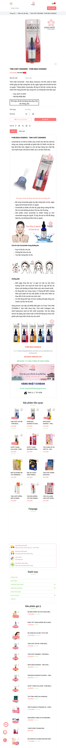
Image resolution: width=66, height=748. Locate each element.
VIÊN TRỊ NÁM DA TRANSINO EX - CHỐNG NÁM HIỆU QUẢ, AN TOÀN (40, 707)
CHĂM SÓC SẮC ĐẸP (33, 588)
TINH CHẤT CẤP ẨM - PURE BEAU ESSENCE (16, 423)
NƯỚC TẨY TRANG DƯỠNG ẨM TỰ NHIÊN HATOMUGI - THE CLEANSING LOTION (40, 622)
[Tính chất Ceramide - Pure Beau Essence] (54, 4)
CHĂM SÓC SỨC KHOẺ (33, 584)
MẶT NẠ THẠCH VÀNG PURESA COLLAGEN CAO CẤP (33, 474)
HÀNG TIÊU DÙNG (16, 592)
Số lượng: (12, 114)
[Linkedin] (22, 126)
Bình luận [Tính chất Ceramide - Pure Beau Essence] (22, 131)
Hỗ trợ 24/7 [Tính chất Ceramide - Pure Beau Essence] (18, 557)
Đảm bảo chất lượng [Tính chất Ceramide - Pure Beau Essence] (21, 551)
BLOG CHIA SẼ (33, 595)
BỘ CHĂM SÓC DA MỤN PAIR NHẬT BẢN (39, 739)
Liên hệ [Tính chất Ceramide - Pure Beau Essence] (45, 119)
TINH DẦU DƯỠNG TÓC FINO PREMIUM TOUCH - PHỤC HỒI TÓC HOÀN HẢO (33, 497)
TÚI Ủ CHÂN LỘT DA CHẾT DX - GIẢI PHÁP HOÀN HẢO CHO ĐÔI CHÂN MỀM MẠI (49, 448)
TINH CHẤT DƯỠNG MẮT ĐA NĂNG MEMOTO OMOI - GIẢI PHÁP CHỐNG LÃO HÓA (16, 497)
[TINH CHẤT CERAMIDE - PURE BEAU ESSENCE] (33, 3)
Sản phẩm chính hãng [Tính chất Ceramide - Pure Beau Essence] (21, 563)
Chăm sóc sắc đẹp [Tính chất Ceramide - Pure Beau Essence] (23, 13)
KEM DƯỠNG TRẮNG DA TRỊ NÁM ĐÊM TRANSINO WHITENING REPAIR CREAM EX (39, 718)
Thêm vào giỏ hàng (20, 119)
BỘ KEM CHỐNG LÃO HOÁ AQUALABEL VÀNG (39, 612)
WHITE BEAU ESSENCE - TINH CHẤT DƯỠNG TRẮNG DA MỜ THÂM (48, 423)
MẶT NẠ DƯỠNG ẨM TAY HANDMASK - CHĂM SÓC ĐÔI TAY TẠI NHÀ (16, 474)
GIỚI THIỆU (14, 581)
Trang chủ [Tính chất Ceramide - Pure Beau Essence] (12, 13)
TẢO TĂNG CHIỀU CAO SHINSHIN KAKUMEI (37, 696)
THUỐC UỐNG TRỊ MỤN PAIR (36, 728)
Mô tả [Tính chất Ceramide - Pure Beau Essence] (13, 131)
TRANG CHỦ (14, 577)
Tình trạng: (13, 109)
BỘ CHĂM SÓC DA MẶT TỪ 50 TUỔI (38, 633)
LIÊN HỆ (13, 599)
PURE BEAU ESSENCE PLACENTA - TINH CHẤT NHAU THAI (33, 423)
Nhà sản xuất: (14, 78)
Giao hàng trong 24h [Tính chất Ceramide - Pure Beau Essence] (21, 545)
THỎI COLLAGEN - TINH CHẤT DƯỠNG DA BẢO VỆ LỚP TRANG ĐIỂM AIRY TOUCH (48, 497)
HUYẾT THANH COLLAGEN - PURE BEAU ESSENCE (16, 448)
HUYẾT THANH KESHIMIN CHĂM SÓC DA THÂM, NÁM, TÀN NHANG (33, 448)
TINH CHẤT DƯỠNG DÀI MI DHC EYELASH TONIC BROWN (48, 474)
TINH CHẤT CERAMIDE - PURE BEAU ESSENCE (38, 654)
